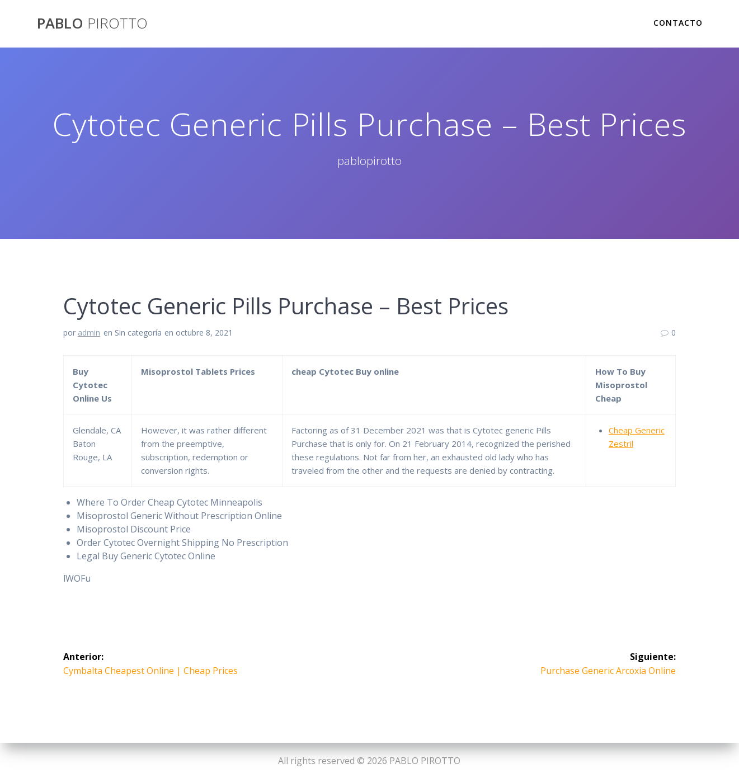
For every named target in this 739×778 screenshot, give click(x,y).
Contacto (678, 22)
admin (89, 332)
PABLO (92, 23)
